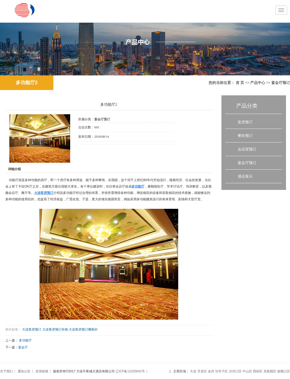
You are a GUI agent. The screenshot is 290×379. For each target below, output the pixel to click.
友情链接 (41, 371)
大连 (193, 371)
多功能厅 (25, 340)
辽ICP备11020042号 (130, 371)
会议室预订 (247, 149)
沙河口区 (235, 371)
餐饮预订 (245, 135)
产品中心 (257, 83)
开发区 (202, 371)
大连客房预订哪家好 (83, 329)
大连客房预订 (31, 329)
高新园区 (270, 371)
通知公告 (24, 371)
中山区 (247, 371)
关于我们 (6, 371)
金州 (211, 371)
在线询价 (93, 151)
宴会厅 (23, 347)
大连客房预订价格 (55, 329)
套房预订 (245, 122)
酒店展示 (245, 176)
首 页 (240, 83)
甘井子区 (221, 371)
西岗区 (258, 371)
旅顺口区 (283, 371)
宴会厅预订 (280, 83)
